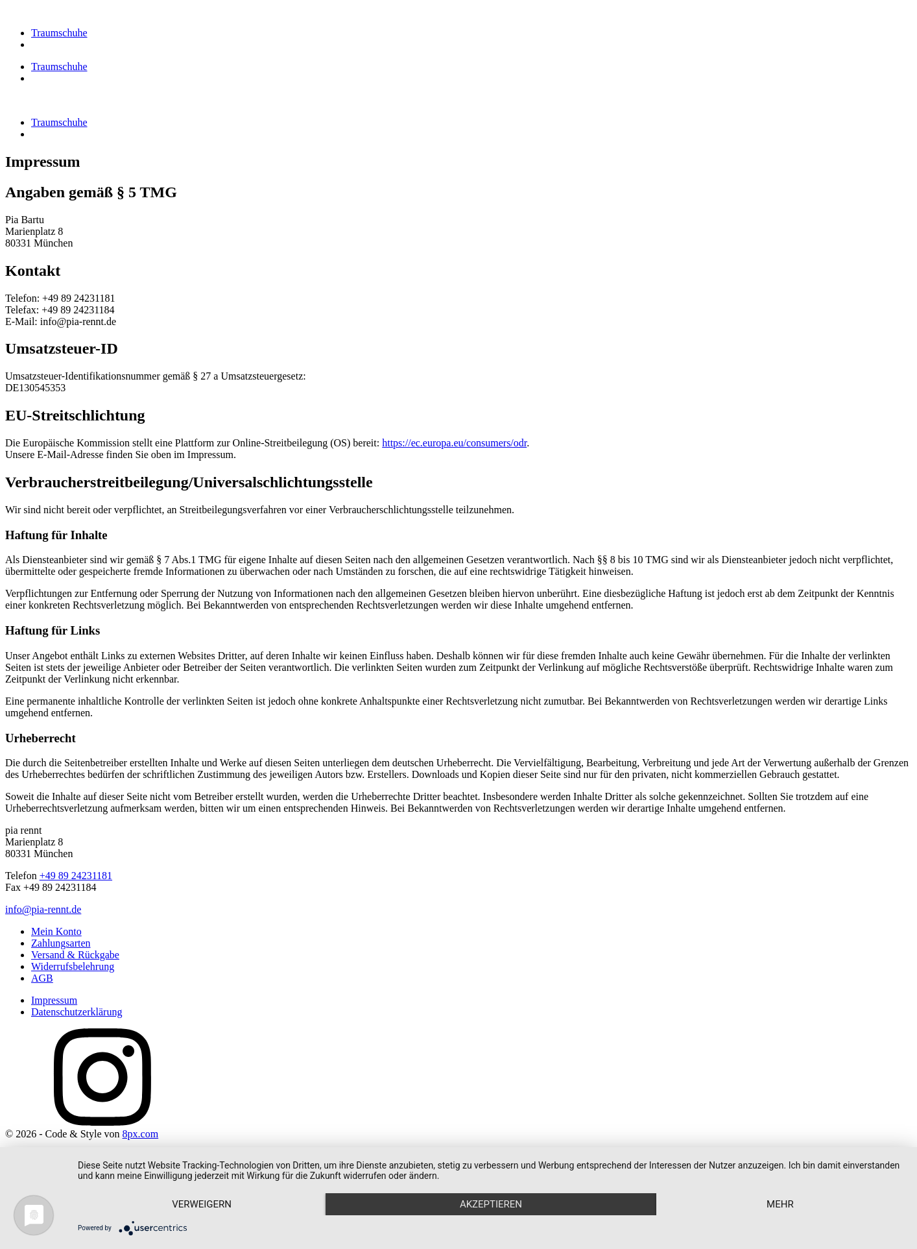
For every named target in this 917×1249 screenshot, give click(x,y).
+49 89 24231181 (76, 875)
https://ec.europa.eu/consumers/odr (454, 442)
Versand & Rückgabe (75, 954)
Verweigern (202, 1204)
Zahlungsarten (61, 943)
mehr (780, 1204)
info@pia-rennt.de (43, 909)
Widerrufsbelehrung (72, 966)
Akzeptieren (491, 1204)
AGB (42, 978)
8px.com (141, 1133)
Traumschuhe (59, 32)
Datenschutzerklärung (76, 1011)
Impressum (54, 1000)
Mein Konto (56, 931)
